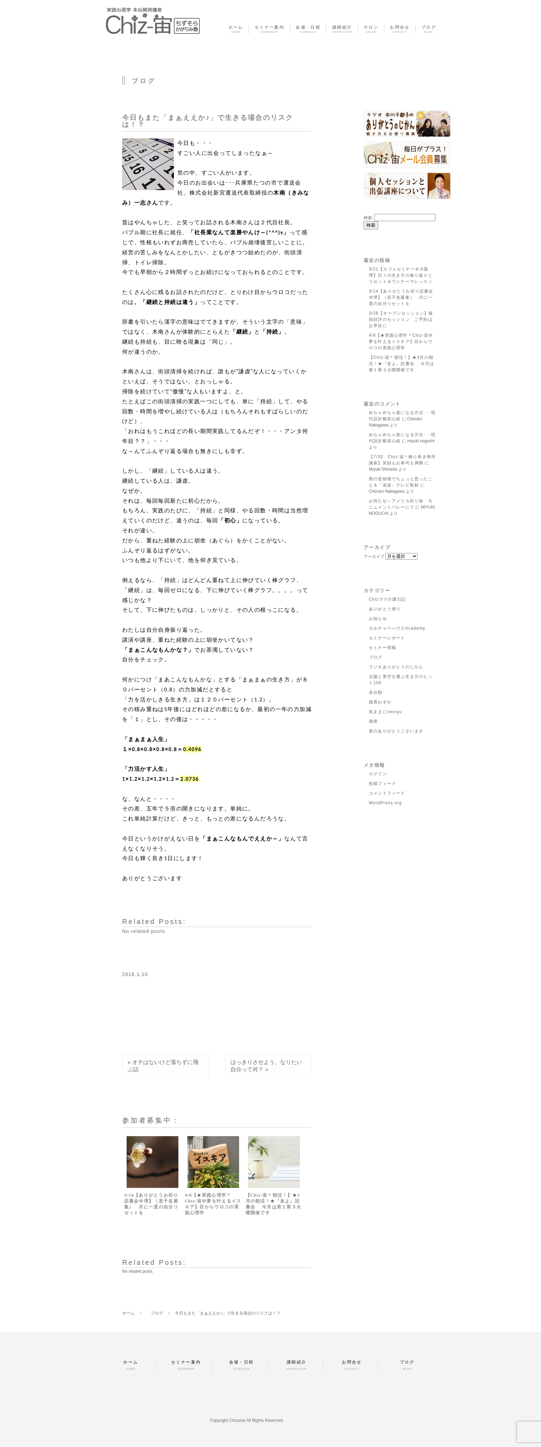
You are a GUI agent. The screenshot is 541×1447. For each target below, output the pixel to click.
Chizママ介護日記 (387, 599)
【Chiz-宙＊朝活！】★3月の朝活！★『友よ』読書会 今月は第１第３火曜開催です (274, 1203)
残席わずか (380, 702)
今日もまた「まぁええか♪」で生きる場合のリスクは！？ (207, 121)
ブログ (376, 657)
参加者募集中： (151, 1120)
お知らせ (378, 618)
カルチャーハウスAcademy (397, 628)
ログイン (378, 773)
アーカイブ (374, 556)
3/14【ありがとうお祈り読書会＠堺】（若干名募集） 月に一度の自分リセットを (151, 1203)
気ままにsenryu (385, 711)
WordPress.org (385, 802)
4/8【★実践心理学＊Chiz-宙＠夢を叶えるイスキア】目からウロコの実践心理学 (213, 1203)
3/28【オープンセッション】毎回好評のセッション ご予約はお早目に (401, 319)
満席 (373, 721)
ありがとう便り (385, 609)
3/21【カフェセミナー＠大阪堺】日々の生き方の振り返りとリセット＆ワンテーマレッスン (401, 275)
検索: (368, 217)
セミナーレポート (387, 638)
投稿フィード (382, 783)
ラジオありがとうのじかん (396, 667)
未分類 (376, 692)
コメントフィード (387, 793)
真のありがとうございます (396, 731)
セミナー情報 (382, 647)
